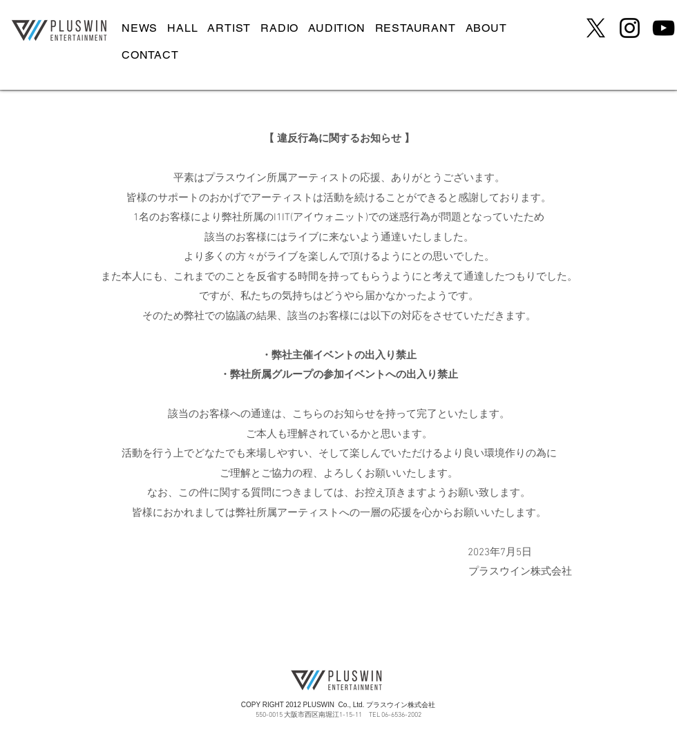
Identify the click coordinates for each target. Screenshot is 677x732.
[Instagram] (629, 28)
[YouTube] (663, 28)
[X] (595, 28)
